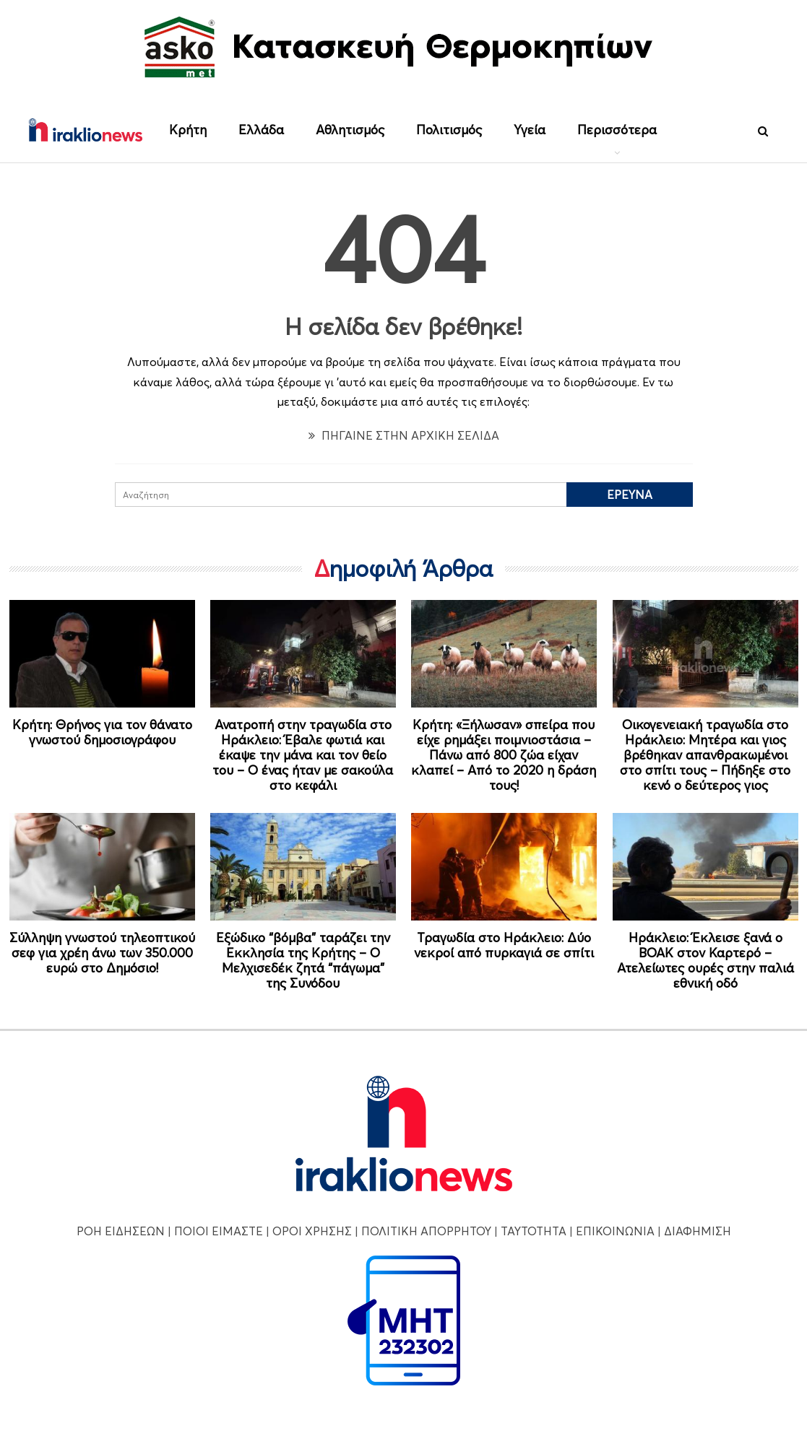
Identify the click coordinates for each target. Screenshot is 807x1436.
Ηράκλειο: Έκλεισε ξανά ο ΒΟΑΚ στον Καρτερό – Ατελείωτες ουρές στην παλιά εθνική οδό (705, 960)
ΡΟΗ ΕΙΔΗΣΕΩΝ (121, 1231)
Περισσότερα (617, 129)
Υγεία (529, 129)
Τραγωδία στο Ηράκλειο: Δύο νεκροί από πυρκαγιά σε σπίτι (504, 945)
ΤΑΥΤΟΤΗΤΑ (533, 1231)
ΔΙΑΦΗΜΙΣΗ (697, 1231)
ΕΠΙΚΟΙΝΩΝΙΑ (615, 1231)
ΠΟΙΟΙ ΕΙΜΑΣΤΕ (218, 1231)
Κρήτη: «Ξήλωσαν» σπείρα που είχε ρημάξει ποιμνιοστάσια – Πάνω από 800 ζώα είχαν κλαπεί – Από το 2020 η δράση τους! (503, 755)
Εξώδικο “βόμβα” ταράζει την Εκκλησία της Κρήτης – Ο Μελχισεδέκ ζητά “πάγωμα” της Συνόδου (303, 960)
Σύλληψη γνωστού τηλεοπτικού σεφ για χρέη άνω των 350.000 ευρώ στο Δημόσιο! (102, 952)
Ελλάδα (261, 129)
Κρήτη (188, 129)
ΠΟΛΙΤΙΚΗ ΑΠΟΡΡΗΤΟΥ (426, 1231)
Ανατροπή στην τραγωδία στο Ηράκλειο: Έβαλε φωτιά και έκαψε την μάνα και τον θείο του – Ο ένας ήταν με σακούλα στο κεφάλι (302, 755)
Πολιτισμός (449, 129)
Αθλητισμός (350, 129)
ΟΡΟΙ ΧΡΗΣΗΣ (312, 1231)
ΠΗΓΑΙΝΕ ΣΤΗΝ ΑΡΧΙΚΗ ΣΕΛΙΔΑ (403, 435)
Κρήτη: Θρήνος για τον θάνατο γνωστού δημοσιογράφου (102, 732)
